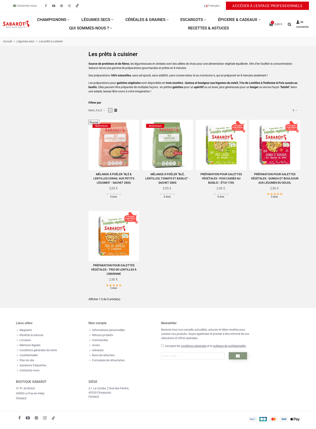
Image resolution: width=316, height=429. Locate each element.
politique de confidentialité (229, 346)
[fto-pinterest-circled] (61, 5)
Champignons (51, 19)
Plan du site (25, 360)
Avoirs (94, 345)
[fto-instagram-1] (69, 5)
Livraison (23, 340)
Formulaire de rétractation (106, 360)
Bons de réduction (101, 355)
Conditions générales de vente (36, 350)
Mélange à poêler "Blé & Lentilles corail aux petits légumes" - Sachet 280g (113, 178)
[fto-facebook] (46, 5)
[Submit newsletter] (238, 355)
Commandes (98, 340)
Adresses (96, 350)
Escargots (191, 19)
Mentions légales (28, 345)
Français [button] (212, 5)
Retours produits (100, 335)
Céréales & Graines (145, 19)
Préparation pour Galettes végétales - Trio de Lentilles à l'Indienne (113, 269)
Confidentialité (27, 355)
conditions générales (194, 346)
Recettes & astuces (208, 28)
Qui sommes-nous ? (89, 28)
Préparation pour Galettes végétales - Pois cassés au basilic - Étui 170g (221, 178)
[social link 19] (77, 5)
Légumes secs (95, 19)
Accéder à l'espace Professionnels (267, 6)
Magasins (24, 330)
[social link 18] (53, 417)
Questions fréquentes (31, 365)
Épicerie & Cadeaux (237, 19)
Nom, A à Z (96, 110)
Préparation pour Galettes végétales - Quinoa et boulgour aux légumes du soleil (274, 178)
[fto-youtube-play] (53, 5)
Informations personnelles (106, 330)
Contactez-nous (27, 5)
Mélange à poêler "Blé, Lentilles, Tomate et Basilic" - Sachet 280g (167, 178)
